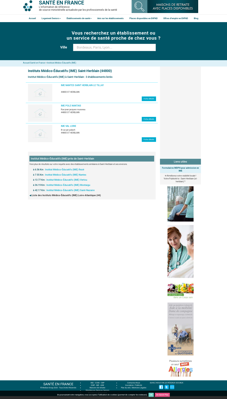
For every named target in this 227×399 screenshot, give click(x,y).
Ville (64, 47)
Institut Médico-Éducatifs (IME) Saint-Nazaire (70, 190)
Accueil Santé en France (34, 63)
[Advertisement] (180, 112)
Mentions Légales (139, 388)
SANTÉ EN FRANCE (58, 384)
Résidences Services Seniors (97, 390)
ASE (92, 383)
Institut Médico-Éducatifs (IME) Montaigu (68, 185)
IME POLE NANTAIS (71, 105)
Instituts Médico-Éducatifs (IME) (61, 63)
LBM (102, 385)
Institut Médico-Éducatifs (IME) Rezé (64, 169)
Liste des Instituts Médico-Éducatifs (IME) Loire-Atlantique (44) (66, 195)
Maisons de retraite (97, 388)
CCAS (97, 383)
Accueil (32, 18)
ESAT (93, 385)
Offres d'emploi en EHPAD (175, 18)
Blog (196, 18)
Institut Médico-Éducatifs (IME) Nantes (65, 174)
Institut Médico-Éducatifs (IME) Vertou (66, 179)
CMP (102, 383)
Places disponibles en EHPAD (143, 18)
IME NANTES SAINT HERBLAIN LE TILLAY (82, 85)
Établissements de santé (79, 18)
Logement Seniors (51, 18)
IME (97, 385)
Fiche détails (149, 99)
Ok (151, 395)
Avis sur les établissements (110, 18)
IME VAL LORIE (68, 126)
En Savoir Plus (162, 395)
